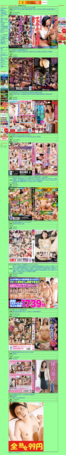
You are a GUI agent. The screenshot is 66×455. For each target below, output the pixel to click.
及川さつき (43, 180)
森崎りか (27, 268)
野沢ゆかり (39, 178)
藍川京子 (15, 136)
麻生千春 (29, 94)
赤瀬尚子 (45, 267)
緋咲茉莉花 (41, 94)
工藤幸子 (44, 9)
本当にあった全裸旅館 (18, 273)
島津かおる (54, 180)
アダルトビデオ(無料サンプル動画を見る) (4, 59)
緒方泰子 (40, 9)
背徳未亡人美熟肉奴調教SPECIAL (20, 49)
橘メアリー (15, 266)
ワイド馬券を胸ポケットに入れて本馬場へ (4, 36)
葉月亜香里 (35, 270)
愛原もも (49, 268)
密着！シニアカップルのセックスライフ (22, 134)
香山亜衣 (53, 268)
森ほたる (49, 267)
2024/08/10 (15, 56)
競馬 (2, 47)
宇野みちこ (30, 180)
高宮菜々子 (45, 51)
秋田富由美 (19, 136)
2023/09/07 (15, 358)
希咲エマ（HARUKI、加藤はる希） (21, 51)
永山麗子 (15, 94)
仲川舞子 (34, 94)
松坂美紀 (15, 178)
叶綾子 (14, 9)
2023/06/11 (15, 401)
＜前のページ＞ (11, 452)
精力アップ (3, 62)
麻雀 (2, 48)
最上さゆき (35, 51)
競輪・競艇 (5, 47)
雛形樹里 (40, 181)
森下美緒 (40, 270)
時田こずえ (24, 178)
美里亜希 (31, 270)
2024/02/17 (15, 228)
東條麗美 (19, 267)
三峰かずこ (53, 266)
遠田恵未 (41, 267)
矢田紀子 (15, 223)
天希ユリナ (24, 271)
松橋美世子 (24, 94)
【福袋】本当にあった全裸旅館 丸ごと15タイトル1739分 (25, 264)
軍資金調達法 (3, 55)
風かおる (41, 268)
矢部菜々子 (53, 9)
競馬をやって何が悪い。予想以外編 (4, 19)
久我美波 (26, 9)
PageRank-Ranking (4, 26)
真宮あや (22, 270)
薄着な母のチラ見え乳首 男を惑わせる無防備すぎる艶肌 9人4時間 (27, 92)
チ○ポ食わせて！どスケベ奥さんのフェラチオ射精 (24, 7)
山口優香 (26, 270)
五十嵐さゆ (31, 181)
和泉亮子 (35, 180)
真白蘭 (37, 94)
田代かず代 (24, 136)
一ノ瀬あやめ (19, 271)
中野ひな (18, 270)
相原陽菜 (21, 180)
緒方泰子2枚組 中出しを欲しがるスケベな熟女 (23, 352)
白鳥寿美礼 (34, 266)
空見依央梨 (19, 178)
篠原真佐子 (44, 270)
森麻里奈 (23, 267)
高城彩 (22, 9)
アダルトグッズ (4, 61)
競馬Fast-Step (3, 43)
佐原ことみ (34, 178)
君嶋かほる (29, 271)
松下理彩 (46, 94)
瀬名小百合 (40, 51)
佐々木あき (18, 9)
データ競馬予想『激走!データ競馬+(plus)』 (4, 28)
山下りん (36, 181)
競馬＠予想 (3, 10)
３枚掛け (2, 24)
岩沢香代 (45, 268)
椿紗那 (34, 271)
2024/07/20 (15, 99)
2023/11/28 (15, 316)
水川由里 (35, 311)
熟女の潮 (15, 183)
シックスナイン (16, 313)
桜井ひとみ (54, 270)
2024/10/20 (15, 14)
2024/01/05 (15, 276)
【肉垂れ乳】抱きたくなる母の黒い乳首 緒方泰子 (24, 394)
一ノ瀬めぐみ (29, 311)
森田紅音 (39, 311)
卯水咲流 (24, 266)
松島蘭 (21, 181)
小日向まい (28, 266)
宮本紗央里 (22, 268)
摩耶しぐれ (16, 180)
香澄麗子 (31, 9)
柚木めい (18, 268)
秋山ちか (27, 267)
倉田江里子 (29, 136)
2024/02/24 (15, 186)
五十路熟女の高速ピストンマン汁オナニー (22, 222)
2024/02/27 (15, 141)
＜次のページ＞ (18, 452)
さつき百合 (36, 268)
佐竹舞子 (18, 181)
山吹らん (35, 136)
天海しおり (35, 9)
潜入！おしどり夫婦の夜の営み (20, 309)
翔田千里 (20, 266)
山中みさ (49, 270)
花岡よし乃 (19, 94)
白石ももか (48, 266)
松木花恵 (48, 9)
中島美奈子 (32, 267)
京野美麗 (29, 178)
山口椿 (22, 223)
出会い (2, 65)
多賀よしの (48, 180)
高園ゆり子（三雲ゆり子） (48, 178)
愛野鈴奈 (39, 180)
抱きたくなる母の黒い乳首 (19, 397)
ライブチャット (4, 64)
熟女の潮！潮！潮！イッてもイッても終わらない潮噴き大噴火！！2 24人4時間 (30, 177)
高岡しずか (26, 181)
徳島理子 (50, 51)
